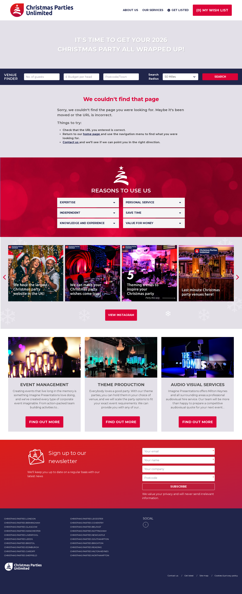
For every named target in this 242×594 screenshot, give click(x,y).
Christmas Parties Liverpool (21, 535)
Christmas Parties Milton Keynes (89, 551)
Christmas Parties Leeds (18, 539)
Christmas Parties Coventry (86, 522)
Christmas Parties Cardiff (19, 551)
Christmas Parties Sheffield (20, 555)
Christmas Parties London (20, 518)
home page (92, 134)
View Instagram (121, 315)
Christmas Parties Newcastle (87, 535)
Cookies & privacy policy (226, 575)
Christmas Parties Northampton (89, 555)
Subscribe (178, 486)
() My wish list (212, 10)
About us (130, 10)
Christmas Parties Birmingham (22, 522)
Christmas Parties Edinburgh (21, 547)
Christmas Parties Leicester (86, 518)
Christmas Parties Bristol (19, 543)
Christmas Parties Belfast (85, 527)
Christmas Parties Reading (86, 547)
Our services (152, 10)
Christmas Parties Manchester (22, 531)
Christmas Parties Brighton (86, 543)
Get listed (178, 10)
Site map (204, 575)
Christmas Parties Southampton (89, 539)
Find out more (46, 423)
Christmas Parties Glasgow (20, 527)
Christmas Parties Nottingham (88, 531)
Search (220, 76)
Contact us (71, 142)
